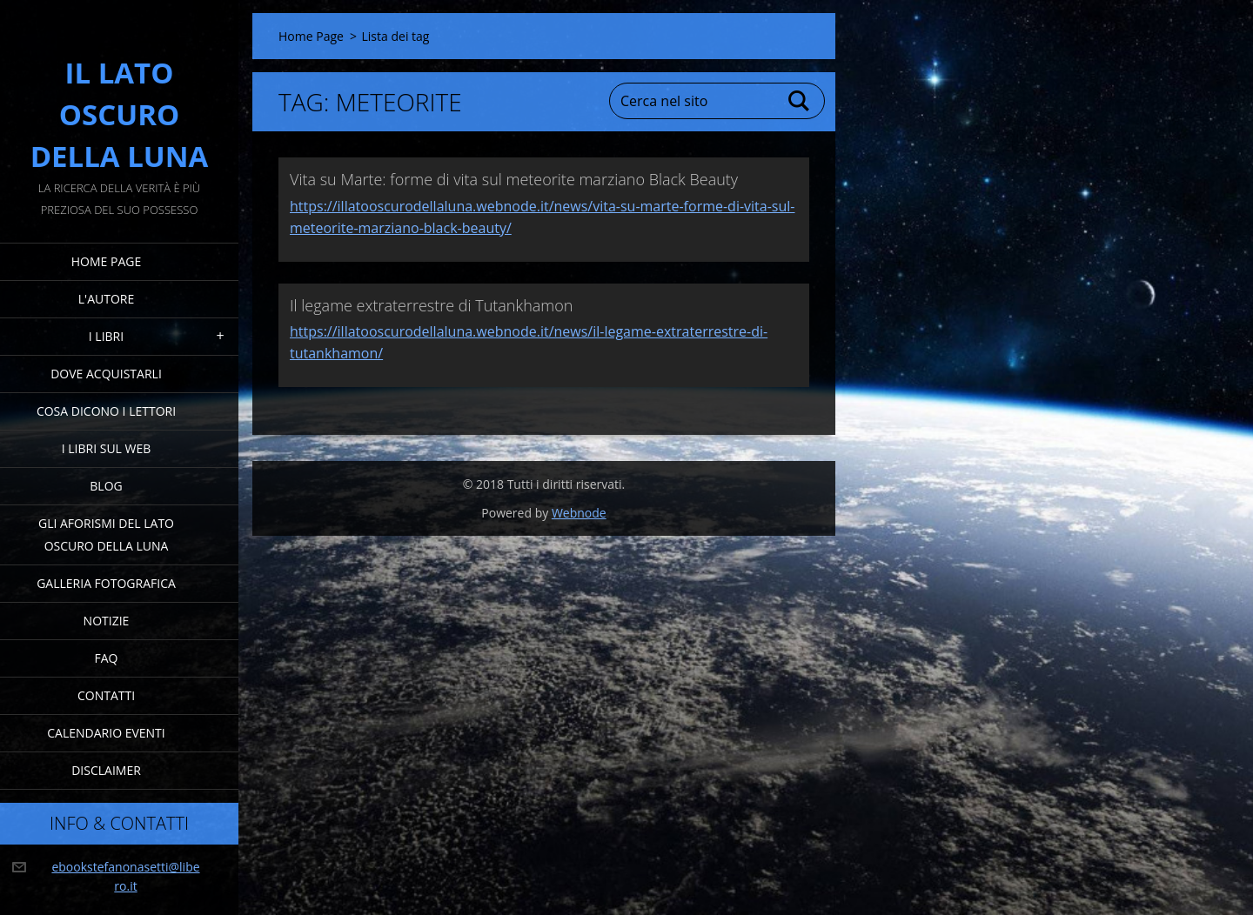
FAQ (106, 658)
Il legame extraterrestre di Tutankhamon (431, 305)
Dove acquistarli (106, 373)
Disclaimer (106, 770)
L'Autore (106, 299)
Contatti (106, 695)
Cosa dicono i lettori (106, 411)
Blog (106, 486)
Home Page (106, 261)
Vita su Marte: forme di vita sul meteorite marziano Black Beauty (514, 179)
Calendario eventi (105, 733)
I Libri (106, 336)
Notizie (107, 620)
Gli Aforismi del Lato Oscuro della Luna (106, 534)
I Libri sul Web (106, 448)
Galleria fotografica (106, 583)
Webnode (579, 512)
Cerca (799, 101)
